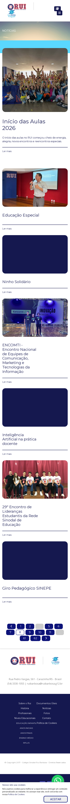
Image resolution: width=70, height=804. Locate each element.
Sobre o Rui (25, 703)
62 (35, 638)
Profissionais (24, 713)
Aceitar (55, 799)
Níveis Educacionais (24, 718)
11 (50, 632)
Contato (46, 718)
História (25, 708)
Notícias (46, 708)
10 (40, 632)
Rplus (26, 743)
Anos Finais (26, 733)
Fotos (47, 713)
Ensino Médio (26, 738)
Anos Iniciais (26, 728)
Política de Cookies (47, 723)
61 (24, 638)
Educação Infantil (26, 723)
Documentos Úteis (46, 703)
